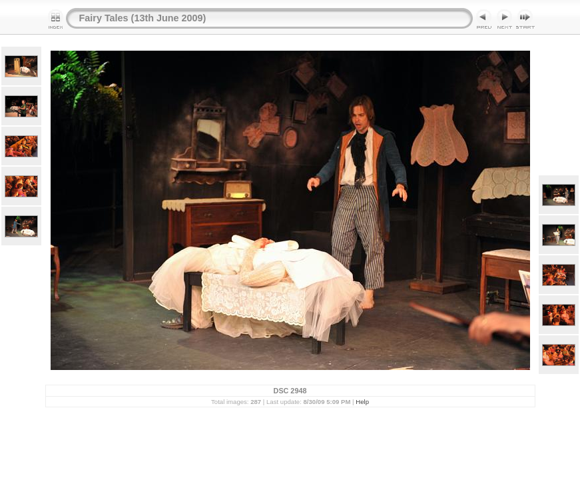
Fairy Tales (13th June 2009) (142, 18)
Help (362, 401)
